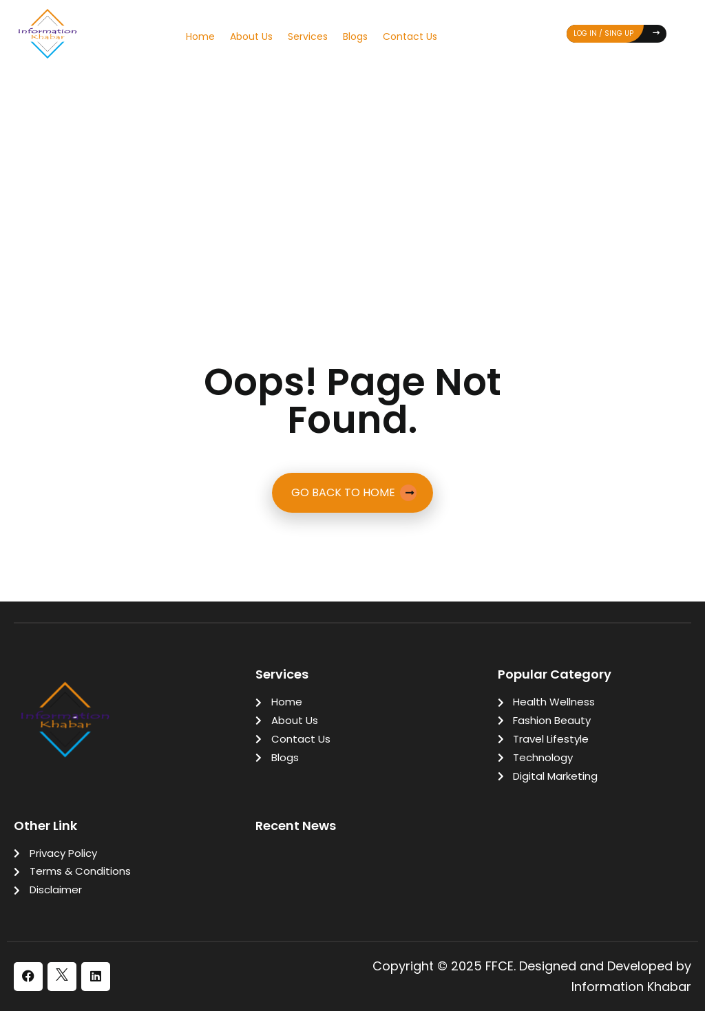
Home (200, 36)
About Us (251, 36)
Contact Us (410, 36)
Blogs (355, 36)
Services (308, 36)
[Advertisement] (352, 177)
